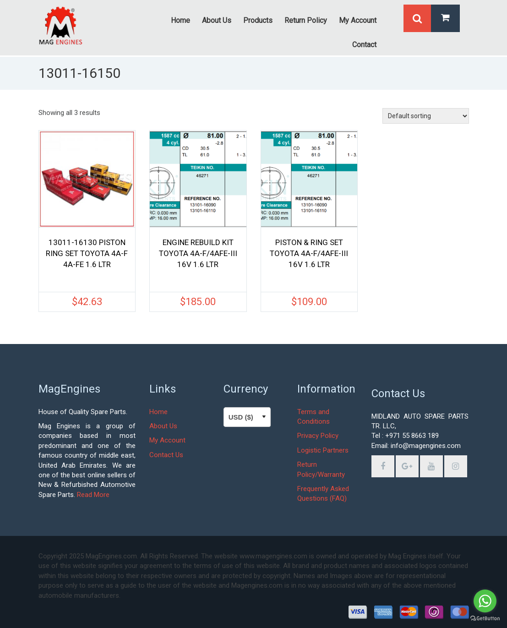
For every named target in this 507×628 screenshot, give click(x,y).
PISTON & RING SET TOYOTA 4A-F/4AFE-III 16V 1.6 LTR (309, 253)
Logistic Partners (323, 450)
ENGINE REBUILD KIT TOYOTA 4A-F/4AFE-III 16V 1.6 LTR (198, 253)
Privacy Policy (317, 435)
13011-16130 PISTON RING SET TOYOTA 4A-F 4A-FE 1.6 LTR (87, 253)
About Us (163, 426)
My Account (167, 440)
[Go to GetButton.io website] (485, 619)
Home (158, 412)
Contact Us (166, 455)
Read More (93, 495)
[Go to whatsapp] (485, 601)
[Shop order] (425, 116)
